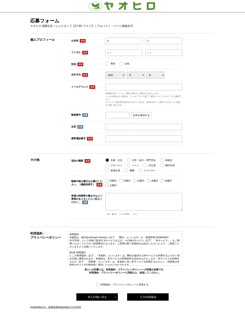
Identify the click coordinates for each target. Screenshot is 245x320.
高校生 (168, 160)
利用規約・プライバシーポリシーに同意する (124, 287)
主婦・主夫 (116, 160)
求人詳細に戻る (97, 299)
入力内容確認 (148, 299)
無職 (132, 170)
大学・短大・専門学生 (144, 160)
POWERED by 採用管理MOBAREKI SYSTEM (55, 309)
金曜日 (168, 180)
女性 (127, 63)
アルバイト (116, 165)
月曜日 (127, 180)
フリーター (150, 170)
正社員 (152, 165)
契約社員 (170, 165)
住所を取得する (141, 115)
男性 (113, 63)
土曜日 (113, 185)
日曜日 (113, 180)
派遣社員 (115, 170)
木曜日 (154, 180)
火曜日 (140, 180)
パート (135, 165)
